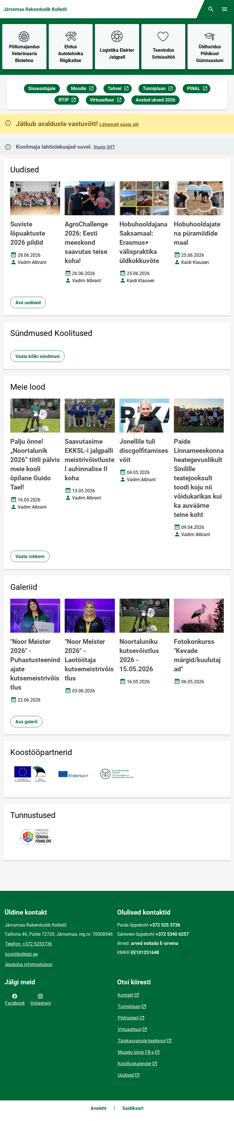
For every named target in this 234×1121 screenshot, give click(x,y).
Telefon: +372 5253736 (28, 944)
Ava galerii (26, 721)
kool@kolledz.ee (21, 954)
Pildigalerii (128, 1018)
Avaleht (98, 1108)
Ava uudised (28, 302)
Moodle (84, 89)
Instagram (40, 999)
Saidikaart (132, 1108)
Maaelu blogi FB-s (136, 1052)
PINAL (198, 89)
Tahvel (119, 89)
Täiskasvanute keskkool (142, 1041)
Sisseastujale (42, 88)
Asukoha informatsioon (28, 964)
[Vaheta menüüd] (224, 9)
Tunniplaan (159, 89)
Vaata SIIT (104, 147)
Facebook (15, 999)
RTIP (68, 101)
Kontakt (125, 995)
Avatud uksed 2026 (155, 100)
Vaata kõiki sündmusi (37, 356)
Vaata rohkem (29, 556)
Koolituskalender (134, 1063)
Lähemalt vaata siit (119, 124)
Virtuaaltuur (107, 101)
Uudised (126, 1075)
